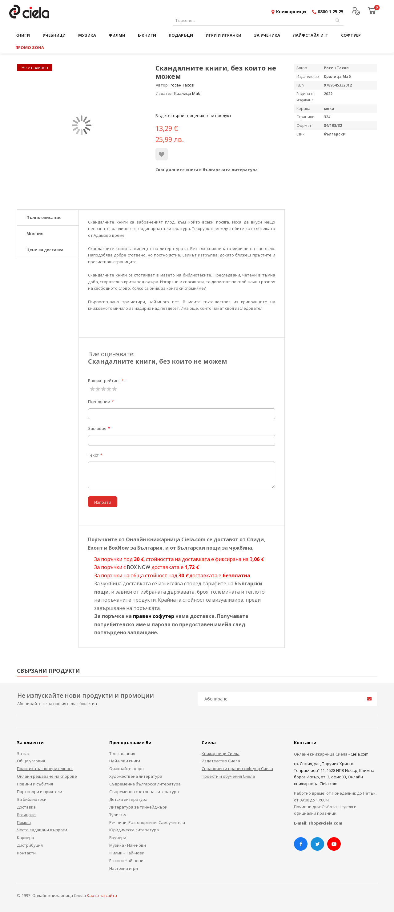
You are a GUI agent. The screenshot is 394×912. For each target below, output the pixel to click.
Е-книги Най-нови (126, 860)
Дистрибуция (30, 845)
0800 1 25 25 (331, 11)
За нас (23, 753)
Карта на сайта (102, 895)
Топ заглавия (122, 753)
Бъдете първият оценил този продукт (193, 115)
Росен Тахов (182, 85)
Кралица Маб (187, 93)
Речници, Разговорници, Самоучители (147, 822)
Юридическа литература (134, 830)
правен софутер (153, 616)
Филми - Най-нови (126, 853)
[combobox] (258, 20)
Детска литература (128, 799)
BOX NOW (138, 567)
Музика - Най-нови (127, 845)
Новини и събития (35, 784)
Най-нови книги (124, 761)
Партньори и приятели (39, 791)
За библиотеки (31, 799)
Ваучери (117, 837)
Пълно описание (44, 217)
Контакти (26, 853)
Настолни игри (123, 868)
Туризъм (118, 814)
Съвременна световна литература (144, 791)
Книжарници (291, 11)
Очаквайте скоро (126, 768)
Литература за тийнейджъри (138, 807)
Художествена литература (135, 776)
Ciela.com (359, 754)
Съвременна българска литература (145, 784)
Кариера (25, 837)
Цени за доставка (44, 249)
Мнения (34, 233)
